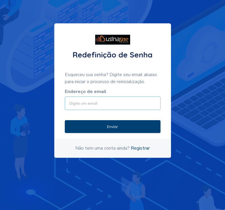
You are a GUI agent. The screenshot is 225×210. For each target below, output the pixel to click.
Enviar (112, 126)
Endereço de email (86, 91)
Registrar (140, 148)
